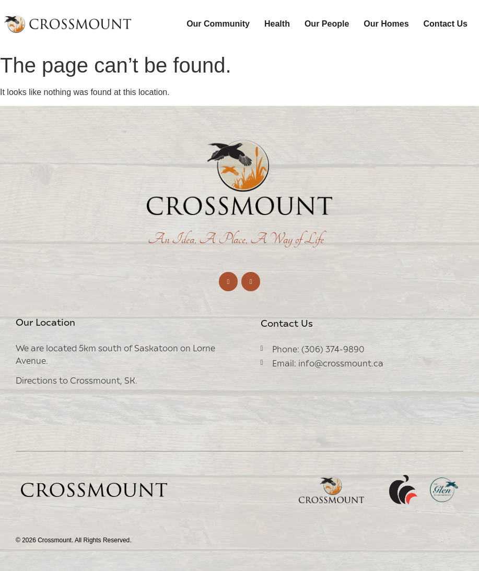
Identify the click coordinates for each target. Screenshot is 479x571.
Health (277, 23)
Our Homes (386, 23)
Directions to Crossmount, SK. (76, 380)
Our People (327, 23)
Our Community (218, 23)
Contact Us (446, 23)
